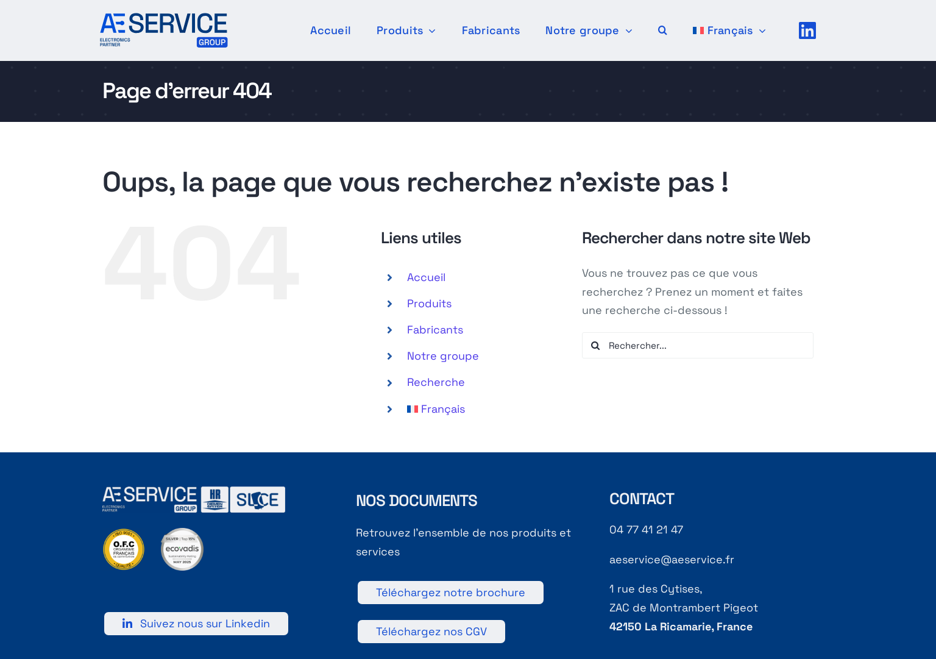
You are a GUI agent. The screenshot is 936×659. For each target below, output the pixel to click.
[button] (662, 30)
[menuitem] (729, 30)
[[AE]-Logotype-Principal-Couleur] (164, 18)
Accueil (426, 277)
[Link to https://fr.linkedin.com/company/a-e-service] (807, 30)
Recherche (436, 382)
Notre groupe (443, 356)
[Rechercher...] (698, 345)
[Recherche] (595, 345)
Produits (429, 303)
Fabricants (435, 329)
